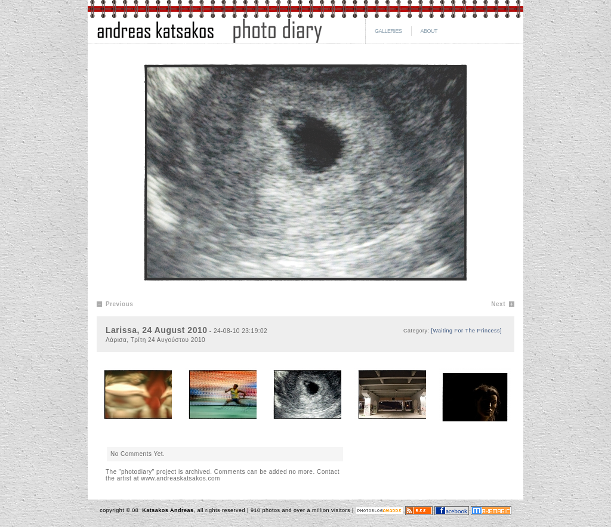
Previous (119, 304)
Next (498, 304)
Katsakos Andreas (166, 510)
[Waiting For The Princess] (466, 331)
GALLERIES (388, 31)
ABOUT (429, 31)
